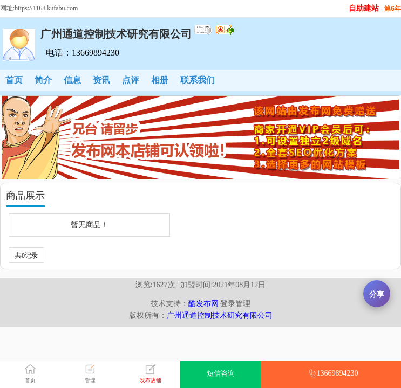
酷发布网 (203, 304)
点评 (130, 80)
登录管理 (235, 304)
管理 (90, 380)
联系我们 (197, 80)
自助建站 (364, 8)
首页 (14, 80)
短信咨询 (221, 373)
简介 (43, 80)
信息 (72, 80)
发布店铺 (150, 380)
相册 (159, 80)
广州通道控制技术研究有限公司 (220, 315)
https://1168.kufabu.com (46, 8)
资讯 (101, 80)
